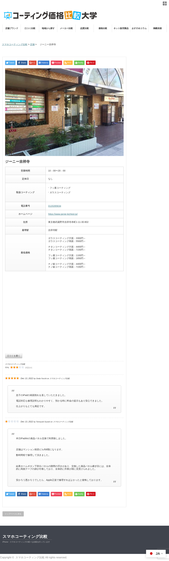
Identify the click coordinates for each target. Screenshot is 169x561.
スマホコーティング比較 (24, 536)
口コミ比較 (30, 28)
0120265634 (54, 206)
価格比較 (103, 28)
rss (165, 3)
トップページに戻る (13, 514)
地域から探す (48, 28)
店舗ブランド (11, 28)
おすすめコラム (139, 28)
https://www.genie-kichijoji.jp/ (63, 214)
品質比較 (84, 28)
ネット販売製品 (121, 28)
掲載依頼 (157, 28)
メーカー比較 (66, 28)
